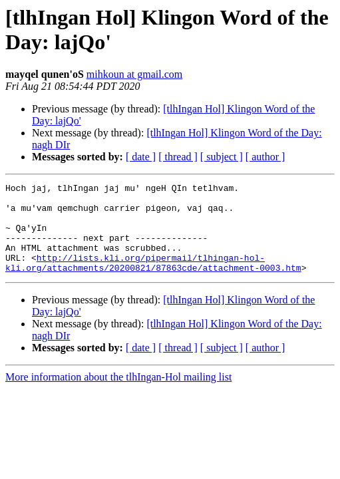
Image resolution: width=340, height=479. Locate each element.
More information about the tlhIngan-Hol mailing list (118, 394)
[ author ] (265, 156)
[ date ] (141, 156)
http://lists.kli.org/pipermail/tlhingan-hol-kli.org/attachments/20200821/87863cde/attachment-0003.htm (153, 279)
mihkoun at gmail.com (134, 74)
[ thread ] (178, 156)
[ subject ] (221, 156)
